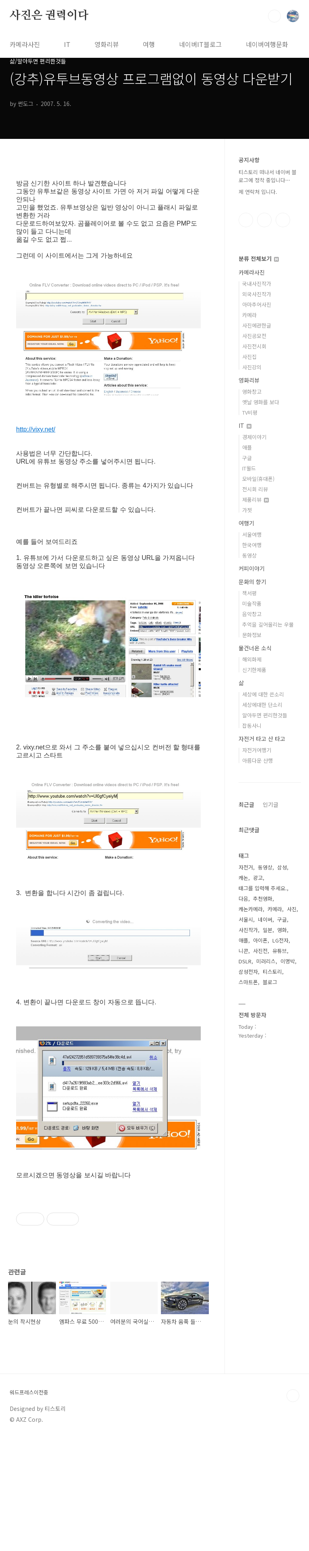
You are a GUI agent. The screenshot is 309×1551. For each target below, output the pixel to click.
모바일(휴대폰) (258, 478)
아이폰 (260, 940)
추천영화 (262, 898)
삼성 (282, 867)
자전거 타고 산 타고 (262, 739)
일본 (267, 930)
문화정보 (252, 635)
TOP (292, 1508)
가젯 (247, 510)
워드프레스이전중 (29, 1505)
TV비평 (250, 412)
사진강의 (252, 367)
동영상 (249, 555)
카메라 (249, 315)
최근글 (246, 804)
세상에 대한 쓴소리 (263, 694)
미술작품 (252, 603)
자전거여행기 (256, 750)
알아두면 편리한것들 (264, 715)
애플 (247, 447)
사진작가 (248, 930)
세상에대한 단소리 (262, 704)
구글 (247, 458)
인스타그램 (264, 220)
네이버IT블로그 (200, 44)
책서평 (249, 593)
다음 (243, 898)
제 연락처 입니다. (258, 191)
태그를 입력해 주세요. (263, 888)
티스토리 (272, 971)
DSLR (245, 961)
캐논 (243, 877)
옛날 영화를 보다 (260, 402)
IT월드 (249, 468)
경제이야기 (254, 437)
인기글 (270, 804)
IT (67, 44)
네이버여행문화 (267, 44)
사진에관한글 (256, 325)
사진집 (249, 356)
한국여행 (252, 545)
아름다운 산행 (257, 760)
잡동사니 (252, 725)
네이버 (265, 919)
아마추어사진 (256, 304)
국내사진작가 (256, 283)
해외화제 (252, 659)
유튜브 (279, 951)
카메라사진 (25, 44)
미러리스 (266, 961)
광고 (258, 877)
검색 (274, 16)
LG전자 (280, 940)
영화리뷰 (107, 44)
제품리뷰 (255, 499)
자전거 (246, 867)
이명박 (287, 961)
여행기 (246, 523)
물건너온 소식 (255, 648)
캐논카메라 (251, 909)
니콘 (243, 951)
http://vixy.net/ (36, 429)
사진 (292, 909)
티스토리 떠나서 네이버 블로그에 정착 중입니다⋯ (268, 176)
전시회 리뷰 (255, 489)
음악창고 (252, 614)
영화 (282, 930)
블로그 (270, 982)
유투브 (283, 220)
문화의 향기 (252, 582)
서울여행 (252, 534)
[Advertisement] (108, 1247)
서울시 (246, 919)
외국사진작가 (256, 294)
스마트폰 (248, 982)
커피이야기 (252, 568)
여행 (149, 44)
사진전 (260, 951)
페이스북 (246, 220)
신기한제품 (254, 670)
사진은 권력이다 (49, 15)
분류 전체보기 (259, 258)
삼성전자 (248, 971)
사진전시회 (254, 346)
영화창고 (252, 391)
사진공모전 (254, 336)
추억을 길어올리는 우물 (268, 624)
